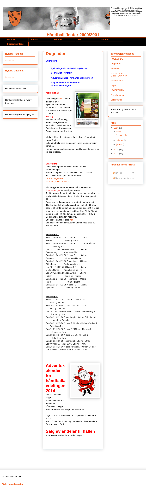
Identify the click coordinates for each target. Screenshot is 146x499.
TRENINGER (117, 80)
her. (71, 220)
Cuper (113, 85)
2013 (116, 153)
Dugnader (116, 63)
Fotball (34, 39)
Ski (79, 39)
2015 (116, 128)
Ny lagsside (121, 135)
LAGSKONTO (117, 90)
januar (119, 144)
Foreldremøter (117, 95)
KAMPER (115, 68)
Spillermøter (116, 100)
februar (120, 140)
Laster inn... (10, 60)
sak (60, 98)
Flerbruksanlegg (15, 44)
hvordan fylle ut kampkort (57, 181)
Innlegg (117, 173)
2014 (116, 149)
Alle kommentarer (122, 178)
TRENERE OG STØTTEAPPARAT (119, 74)
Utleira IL (11, 39)
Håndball (58, 39)
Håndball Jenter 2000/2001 (73, 34)
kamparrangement (54, 178)
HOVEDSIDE (117, 59)
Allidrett (105, 39)
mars (119, 131)
